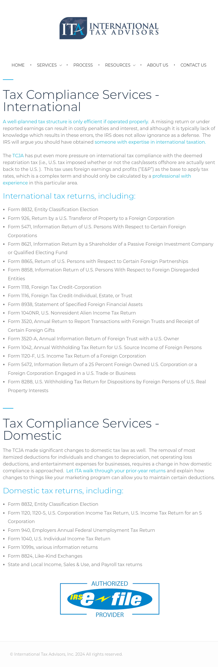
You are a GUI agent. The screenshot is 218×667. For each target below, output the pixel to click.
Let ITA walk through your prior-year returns (115, 470)
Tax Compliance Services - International (81, 100)
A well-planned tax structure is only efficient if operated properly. (76, 121)
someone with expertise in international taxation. (150, 142)
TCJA (18, 155)
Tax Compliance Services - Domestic (81, 429)
